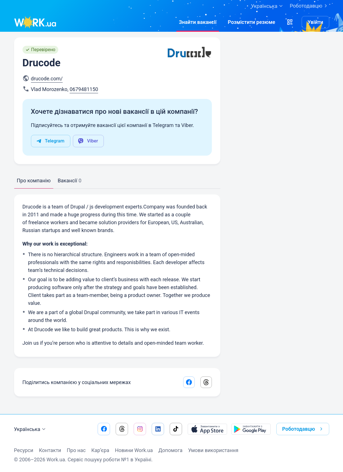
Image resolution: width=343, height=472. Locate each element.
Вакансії (69, 180)
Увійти (315, 22)
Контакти (50, 450)
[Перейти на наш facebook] (104, 429)
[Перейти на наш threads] (122, 429)
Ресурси (23, 450)
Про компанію (34, 180)
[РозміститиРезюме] (251, 22)
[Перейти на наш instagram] (140, 429)
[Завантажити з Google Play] (251, 429)
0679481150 (84, 89)
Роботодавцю (309, 6)
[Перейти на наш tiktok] (176, 429)
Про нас (76, 450)
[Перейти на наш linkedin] (158, 429)
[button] (290, 22)
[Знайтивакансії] (197, 22)
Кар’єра (100, 450)
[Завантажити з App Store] (207, 429)
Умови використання (213, 450)
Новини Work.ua (134, 450)
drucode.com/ (47, 78)
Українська (30, 429)
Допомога (170, 450)
